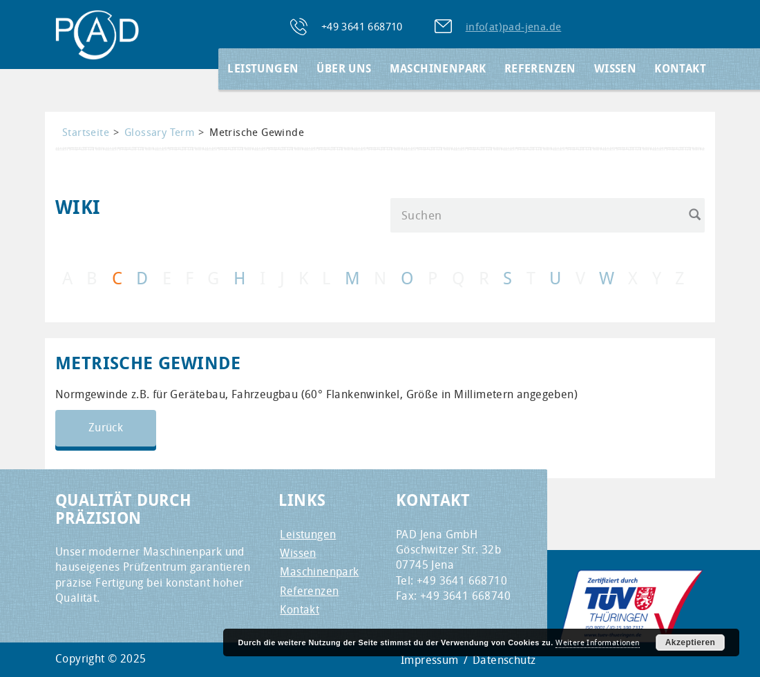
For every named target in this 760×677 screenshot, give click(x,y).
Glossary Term (159, 132)
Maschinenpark (438, 68)
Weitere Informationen (597, 642)
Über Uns (343, 68)
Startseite (85, 132)
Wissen (615, 68)
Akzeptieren (690, 642)
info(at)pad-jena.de (514, 26)
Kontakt (680, 68)
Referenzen (540, 68)
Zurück (105, 427)
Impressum (430, 660)
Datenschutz (504, 660)
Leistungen (262, 68)
